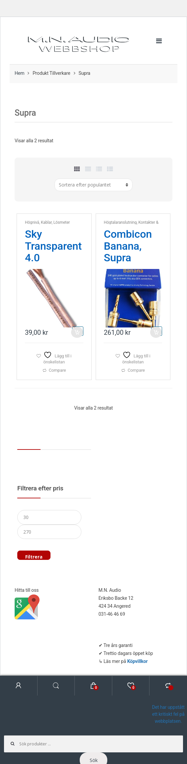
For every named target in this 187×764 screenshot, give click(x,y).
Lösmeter (61, 222)
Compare (57, 370)
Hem (19, 73)
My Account (19, 686)
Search (56, 686)
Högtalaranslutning (120, 222)
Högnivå (32, 222)
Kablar (46, 222)
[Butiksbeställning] (93, 185)
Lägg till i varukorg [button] (77, 331)
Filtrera (34, 557)
